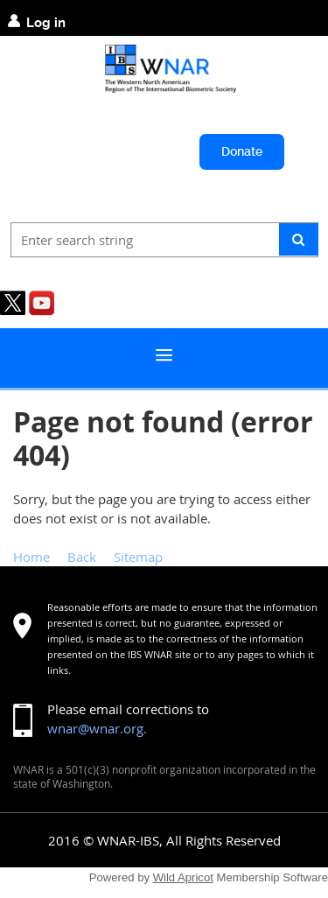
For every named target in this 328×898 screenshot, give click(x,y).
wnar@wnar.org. (97, 728)
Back (81, 556)
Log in (46, 23)
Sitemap (138, 556)
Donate (241, 151)
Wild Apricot (183, 877)
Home (31, 556)
